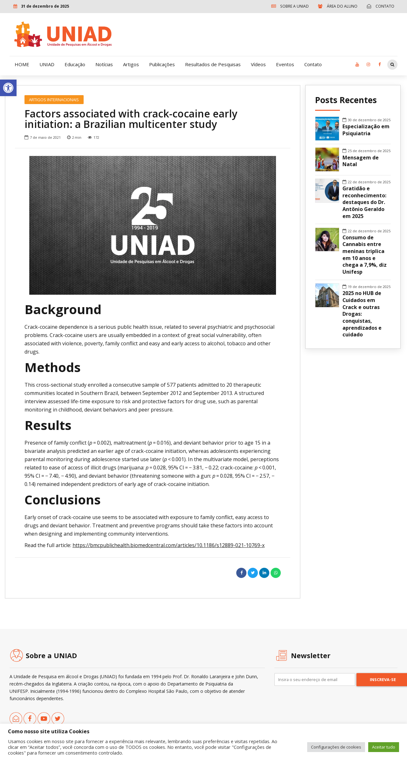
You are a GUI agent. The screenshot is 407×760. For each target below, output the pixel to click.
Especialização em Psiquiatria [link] (366, 130)
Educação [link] (75, 64)
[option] (152, 225)
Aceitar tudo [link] (383, 747)
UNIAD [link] (46, 64)
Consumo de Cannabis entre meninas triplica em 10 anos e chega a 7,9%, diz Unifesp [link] (364, 254)
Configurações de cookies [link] (336, 747)
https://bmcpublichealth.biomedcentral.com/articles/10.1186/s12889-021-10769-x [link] (168, 545)
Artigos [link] (131, 64)
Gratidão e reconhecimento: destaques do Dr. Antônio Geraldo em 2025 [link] (364, 202)
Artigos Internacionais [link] (54, 99)
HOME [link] (22, 64)
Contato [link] (313, 64)
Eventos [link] (285, 64)
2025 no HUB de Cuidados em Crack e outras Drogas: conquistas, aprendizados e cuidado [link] (362, 314)
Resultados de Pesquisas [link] (213, 64)
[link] (8, 88)
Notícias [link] (104, 64)
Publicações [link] (162, 64)
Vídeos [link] (258, 64)
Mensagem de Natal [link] (360, 161)
